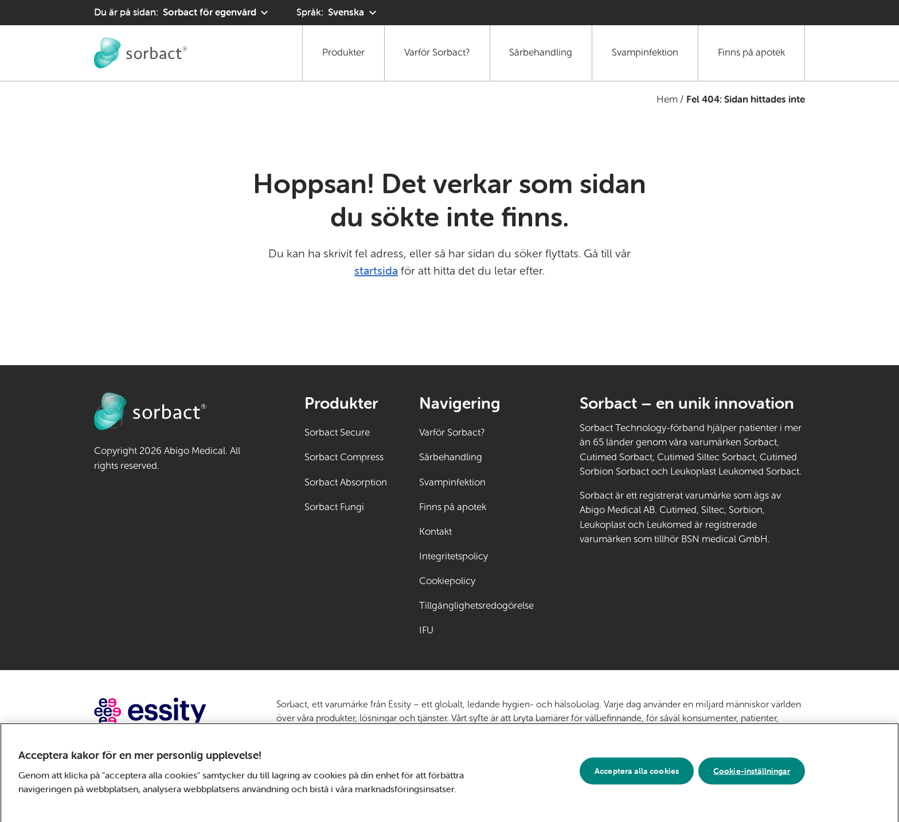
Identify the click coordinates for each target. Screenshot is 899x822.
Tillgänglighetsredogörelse (476, 605)
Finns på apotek (751, 52)
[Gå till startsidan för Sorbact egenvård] (140, 52)
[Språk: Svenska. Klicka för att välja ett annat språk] (337, 12)
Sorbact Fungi (334, 507)
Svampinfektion (645, 52)
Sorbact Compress (344, 457)
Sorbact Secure (337, 432)
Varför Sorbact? (437, 52)
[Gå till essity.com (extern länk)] (170, 712)
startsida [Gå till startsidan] (376, 270)
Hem (667, 99)
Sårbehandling (540, 52)
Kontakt (435, 531)
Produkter (343, 52)
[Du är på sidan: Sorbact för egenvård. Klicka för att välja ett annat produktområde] (182, 12)
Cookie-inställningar (751, 773)
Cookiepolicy (447, 581)
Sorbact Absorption (345, 482)
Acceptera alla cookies (637, 773)
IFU (462, 629)
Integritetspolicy (453, 556)
